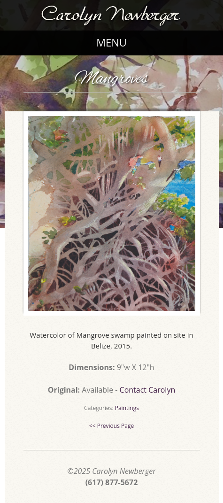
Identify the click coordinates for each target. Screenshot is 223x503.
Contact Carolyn (148, 390)
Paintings (127, 408)
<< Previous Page (111, 426)
